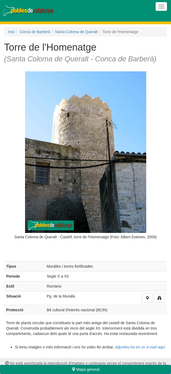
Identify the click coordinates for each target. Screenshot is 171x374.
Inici (11, 32)
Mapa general (86, 369)
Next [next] (157, 157)
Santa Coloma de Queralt (76, 32)
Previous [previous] (13, 157)
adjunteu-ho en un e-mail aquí (140, 347)
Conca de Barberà (35, 32)
